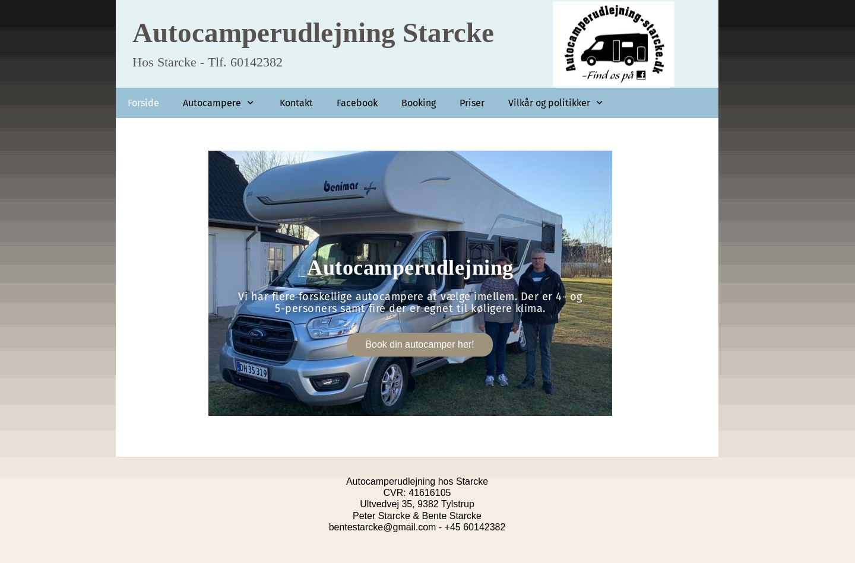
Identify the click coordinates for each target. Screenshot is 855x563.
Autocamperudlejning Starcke (313, 32)
